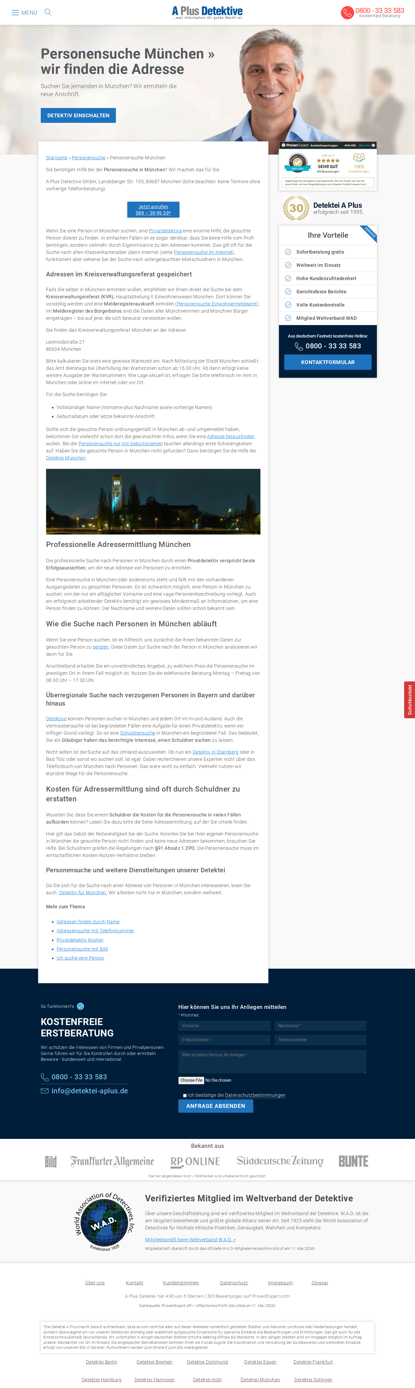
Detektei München (65, 458)
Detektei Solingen (313, 1379)
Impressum (280, 1283)
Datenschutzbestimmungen (255, 1095)
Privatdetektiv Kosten (80, 940)
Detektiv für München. (83, 892)
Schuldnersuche (137, 733)
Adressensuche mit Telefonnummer (95, 930)
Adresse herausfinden (230, 436)
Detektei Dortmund (207, 1362)
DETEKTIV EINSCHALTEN (78, 115)
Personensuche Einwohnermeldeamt (217, 304)
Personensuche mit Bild (82, 949)
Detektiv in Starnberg (215, 752)
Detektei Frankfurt (313, 1362)
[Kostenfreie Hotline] (328, 347)
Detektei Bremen (155, 1362)
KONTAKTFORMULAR (328, 362)
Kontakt (134, 1283)
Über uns (95, 1283)
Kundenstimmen (181, 1283)
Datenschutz (234, 1283)
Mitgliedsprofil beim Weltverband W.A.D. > (190, 1239)
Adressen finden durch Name (88, 921)
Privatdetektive (165, 230)
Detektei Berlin (102, 1362)
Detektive (56, 718)
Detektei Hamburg (101, 1379)
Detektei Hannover (154, 1379)
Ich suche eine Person (80, 958)
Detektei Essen (260, 1362)
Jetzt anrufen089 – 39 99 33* (153, 209)
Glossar (320, 1283)
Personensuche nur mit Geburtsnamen (121, 443)
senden (101, 647)
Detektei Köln (207, 1379)
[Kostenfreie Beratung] (372, 13)
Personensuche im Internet (203, 252)
